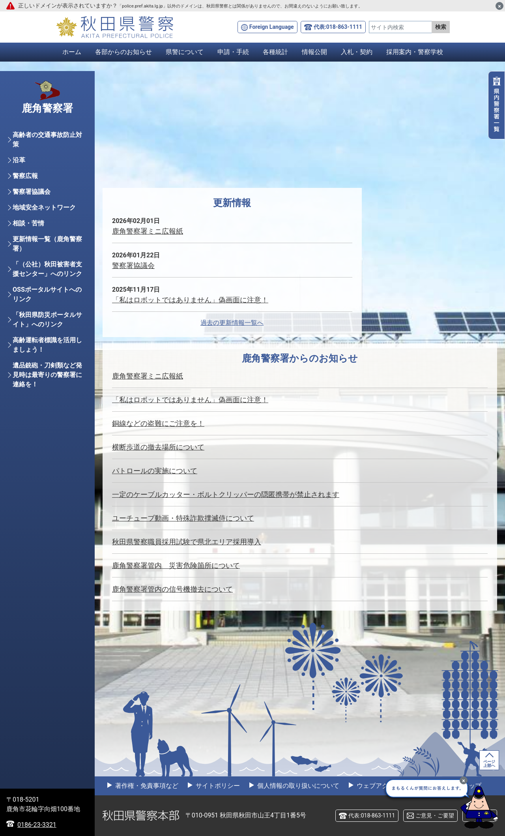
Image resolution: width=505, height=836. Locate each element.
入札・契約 (356, 52)
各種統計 (275, 52)
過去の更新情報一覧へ (232, 322)
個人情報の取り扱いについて (297, 785)
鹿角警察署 (47, 108)
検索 (440, 27)
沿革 (19, 160)
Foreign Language (271, 27)
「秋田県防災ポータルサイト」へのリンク (47, 319)
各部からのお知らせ (123, 52)
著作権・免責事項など (146, 785)
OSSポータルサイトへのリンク (47, 294)
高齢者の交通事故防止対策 (47, 139)
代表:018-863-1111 (338, 27)
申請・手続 (233, 52)
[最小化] (464, 780)
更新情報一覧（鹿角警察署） (47, 243)
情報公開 (314, 52)
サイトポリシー (217, 785)
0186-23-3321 (36, 825)
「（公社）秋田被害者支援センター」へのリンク (47, 269)
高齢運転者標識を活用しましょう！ (47, 344)
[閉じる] (499, 6)
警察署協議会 (31, 191)
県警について (185, 52)
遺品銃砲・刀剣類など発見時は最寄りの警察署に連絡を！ (47, 375)
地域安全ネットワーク (44, 207)
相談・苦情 (28, 223)
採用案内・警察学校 (414, 52)
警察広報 (25, 176)
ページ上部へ (489, 763)
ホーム (71, 52)
